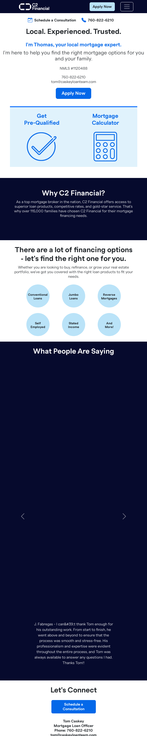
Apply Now (102, 7)
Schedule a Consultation (55, 20)
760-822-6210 (101, 20)
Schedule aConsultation (73, 452)
